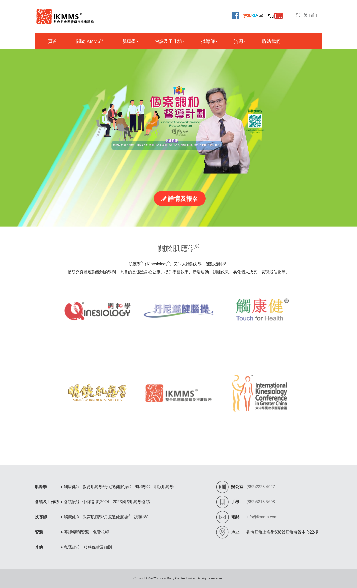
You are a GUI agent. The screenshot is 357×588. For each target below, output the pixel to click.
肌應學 (129, 41)
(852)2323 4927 (260, 487)
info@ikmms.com (261, 517)
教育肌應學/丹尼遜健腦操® (107, 487)
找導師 (208, 41)
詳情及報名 (179, 211)
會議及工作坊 (168, 41)
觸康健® (71, 487)
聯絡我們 (271, 41)
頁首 (52, 41)
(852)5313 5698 (260, 502)
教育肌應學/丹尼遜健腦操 (106, 517)
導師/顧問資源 (76, 532)
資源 (238, 41)
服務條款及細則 (98, 547)
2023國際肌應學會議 (131, 502)
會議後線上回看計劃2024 (86, 502)
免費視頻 (101, 532)
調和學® (142, 487)
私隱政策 (72, 547)
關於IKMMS (89, 41)
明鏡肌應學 (164, 487)
